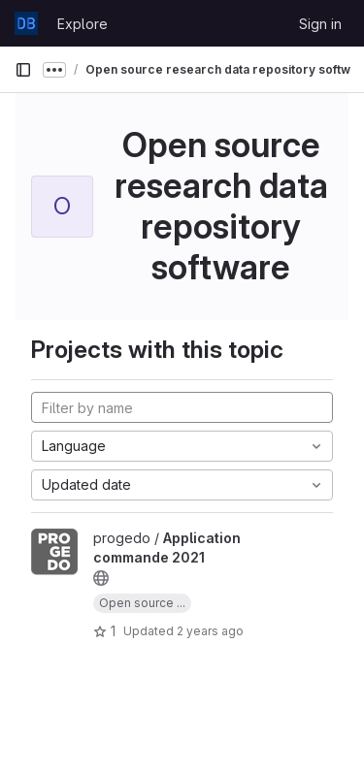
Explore (82, 24)
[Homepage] (26, 23)
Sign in (320, 24)
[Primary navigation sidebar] (23, 69)
